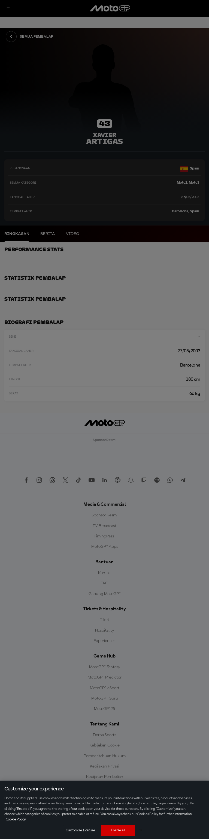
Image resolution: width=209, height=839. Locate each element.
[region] (104, 810)
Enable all (118, 830)
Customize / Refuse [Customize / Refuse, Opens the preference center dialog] (80, 830)
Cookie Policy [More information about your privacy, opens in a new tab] (16, 819)
